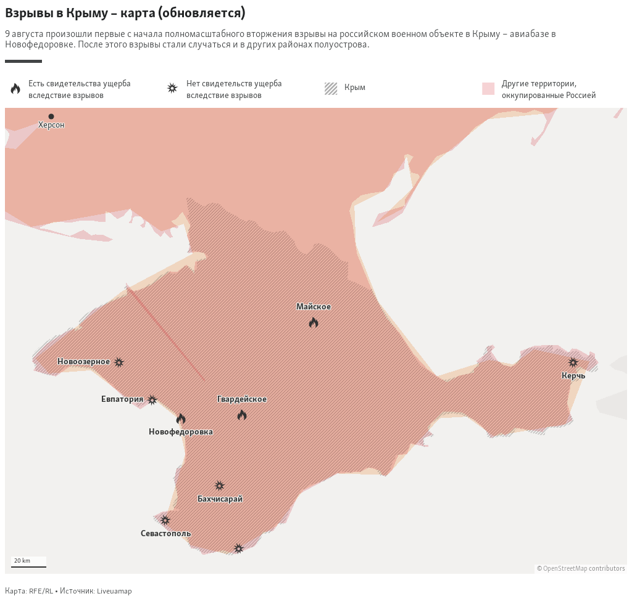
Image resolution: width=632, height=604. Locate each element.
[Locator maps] (316, 301)
